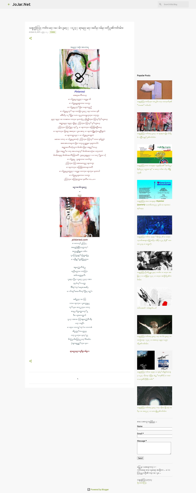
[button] (30, 38)
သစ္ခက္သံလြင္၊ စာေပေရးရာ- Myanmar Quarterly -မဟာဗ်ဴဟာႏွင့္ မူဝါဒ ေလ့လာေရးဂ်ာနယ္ (154, 204)
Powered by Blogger (98, 489)
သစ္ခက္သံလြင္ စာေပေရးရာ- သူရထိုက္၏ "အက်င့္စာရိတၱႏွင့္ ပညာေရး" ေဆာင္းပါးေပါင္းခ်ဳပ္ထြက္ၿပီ (154, 169)
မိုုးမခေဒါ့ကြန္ (141, 483)
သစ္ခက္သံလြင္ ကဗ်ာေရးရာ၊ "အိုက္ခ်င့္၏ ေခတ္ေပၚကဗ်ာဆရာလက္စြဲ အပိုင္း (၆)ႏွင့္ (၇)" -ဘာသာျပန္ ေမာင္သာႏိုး (154, 240)
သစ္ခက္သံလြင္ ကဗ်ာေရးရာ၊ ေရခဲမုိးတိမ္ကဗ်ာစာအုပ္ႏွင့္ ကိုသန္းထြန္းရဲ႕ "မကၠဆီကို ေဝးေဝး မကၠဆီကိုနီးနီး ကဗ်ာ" (154, 375)
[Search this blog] (175, 4)
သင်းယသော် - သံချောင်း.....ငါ (146, 308)
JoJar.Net (21, 4)
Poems (52, 32)
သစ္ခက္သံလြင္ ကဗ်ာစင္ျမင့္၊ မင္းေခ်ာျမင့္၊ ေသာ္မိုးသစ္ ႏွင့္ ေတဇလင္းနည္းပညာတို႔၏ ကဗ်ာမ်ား (154, 339)
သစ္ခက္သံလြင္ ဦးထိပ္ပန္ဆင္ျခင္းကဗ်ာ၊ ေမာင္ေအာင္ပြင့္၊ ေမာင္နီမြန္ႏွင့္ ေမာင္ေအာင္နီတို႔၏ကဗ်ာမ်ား (154, 275)
